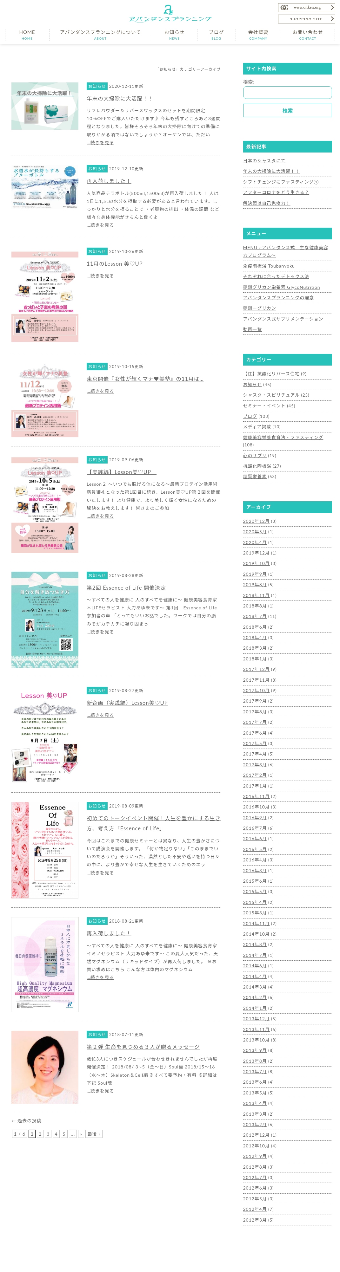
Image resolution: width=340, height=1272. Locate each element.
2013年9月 (254, 1019)
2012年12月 (255, 1101)
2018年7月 (254, 598)
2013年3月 (254, 1080)
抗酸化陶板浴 (256, 451)
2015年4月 (254, 875)
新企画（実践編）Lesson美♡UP (130, 702)
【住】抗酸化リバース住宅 (269, 369)
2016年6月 (254, 813)
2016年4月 (254, 834)
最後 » (95, 1134)
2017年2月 (254, 752)
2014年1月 (254, 978)
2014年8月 (254, 916)
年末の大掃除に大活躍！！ (123, 98)
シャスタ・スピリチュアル (270, 389)
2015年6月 (254, 855)
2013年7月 (254, 1039)
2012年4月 (254, 1173)
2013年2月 (254, 1091)
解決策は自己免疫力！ (265, 201)
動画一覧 (252, 325)
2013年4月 (254, 1070)
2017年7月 (254, 701)
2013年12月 (255, 988)
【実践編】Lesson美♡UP (124, 471)
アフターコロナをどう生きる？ (274, 191)
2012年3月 (254, 1183)
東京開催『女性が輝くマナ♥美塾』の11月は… (150, 378)
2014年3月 (254, 957)
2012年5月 (254, 1162)
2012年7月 (254, 1142)
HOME (27, 34)
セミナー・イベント (263, 400)
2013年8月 (254, 1029)
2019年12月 (255, 536)
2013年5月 (254, 1060)
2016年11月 (255, 773)
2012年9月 (254, 1122)
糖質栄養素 (254, 461)
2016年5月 (254, 824)
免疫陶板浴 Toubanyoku (267, 263)
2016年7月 (254, 803)
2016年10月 (255, 783)
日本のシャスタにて (263, 160)
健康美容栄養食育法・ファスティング (280, 430)
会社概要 (258, 34)
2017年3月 (254, 741)
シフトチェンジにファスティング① (279, 181)
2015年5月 (254, 865)
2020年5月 (254, 516)
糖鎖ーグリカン (258, 304)
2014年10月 (255, 906)
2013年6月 (254, 1050)
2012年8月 (254, 1132)
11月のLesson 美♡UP (117, 263)
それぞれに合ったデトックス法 (274, 273)
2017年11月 (255, 659)
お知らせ (174, 34)
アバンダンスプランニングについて (100, 34)
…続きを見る (100, 142)
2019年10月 (255, 546)
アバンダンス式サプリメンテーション (281, 314)
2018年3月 (254, 629)
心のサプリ (254, 441)
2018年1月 (254, 639)
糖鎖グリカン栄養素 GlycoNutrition (279, 284)
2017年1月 (254, 762)
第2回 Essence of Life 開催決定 (129, 587)
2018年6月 (254, 608)
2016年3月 (254, 844)
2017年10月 (255, 670)
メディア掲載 (256, 420)
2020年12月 (255, 505)
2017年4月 (254, 731)
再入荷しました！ (111, 180)
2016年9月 (254, 793)
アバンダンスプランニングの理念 (276, 294)
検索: (249, 82)
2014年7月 (254, 926)
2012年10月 (255, 1111)
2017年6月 (254, 711)
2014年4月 (254, 947)
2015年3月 (254, 885)
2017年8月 (254, 690)
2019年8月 (254, 567)
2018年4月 (254, 618)
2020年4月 (254, 526)
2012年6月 (254, 1152)
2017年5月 (254, 721)
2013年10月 (255, 1009)
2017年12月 (255, 649)
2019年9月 (254, 557)
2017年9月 (254, 680)
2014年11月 (255, 896)
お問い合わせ (307, 34)
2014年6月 (254, 937)
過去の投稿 (27, 1120)
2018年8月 (254, 588)
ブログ (216, 34)
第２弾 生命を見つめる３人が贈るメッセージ (148, 1046)
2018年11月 (255, 577)
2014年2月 (254, 967)
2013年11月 (255, 998)
